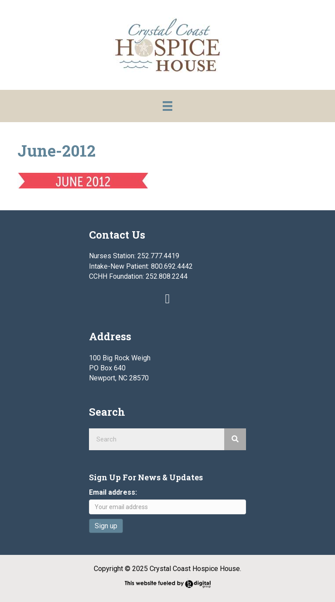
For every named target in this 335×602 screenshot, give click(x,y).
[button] (167, 299)
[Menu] (167, 106)
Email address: (113, 492)
